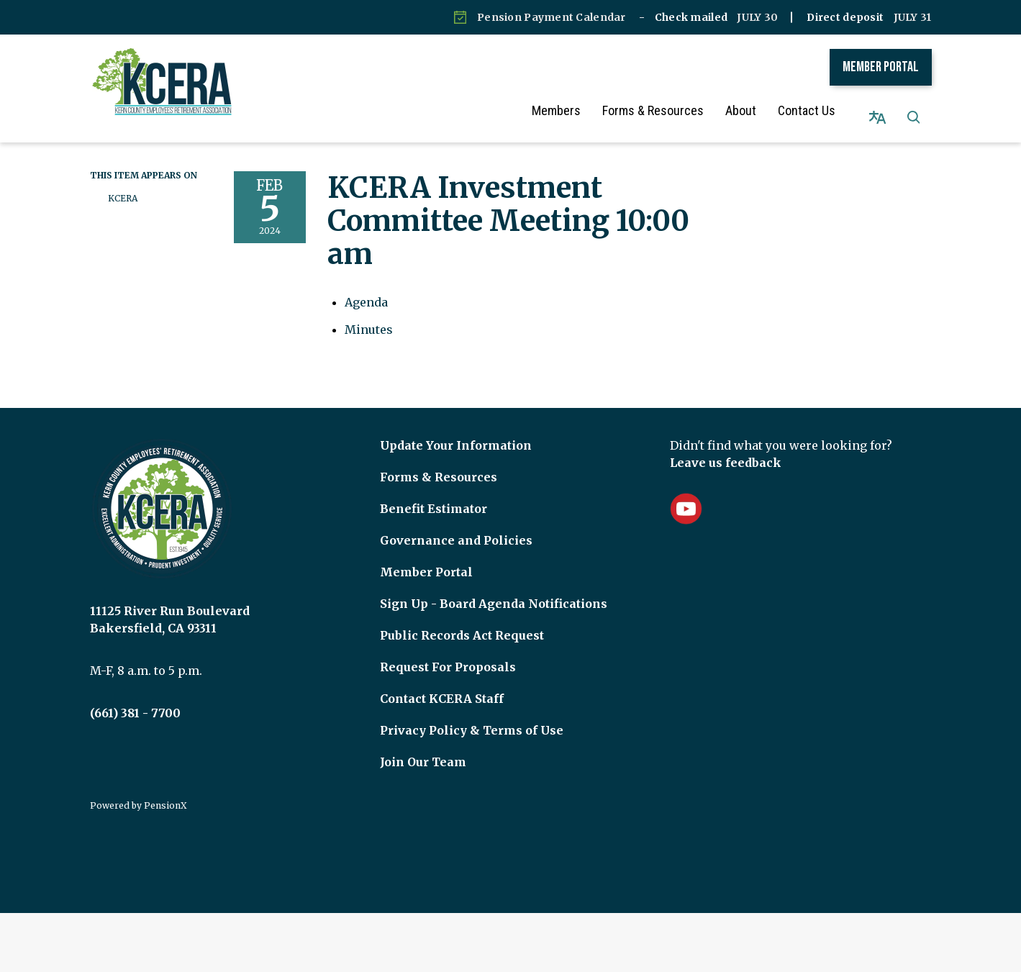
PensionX (165, 791)
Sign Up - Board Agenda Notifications (493, 590)
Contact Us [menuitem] (820, 110)
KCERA (122, 184)
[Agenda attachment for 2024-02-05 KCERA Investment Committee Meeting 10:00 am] (366, 288)
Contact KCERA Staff (442, 685)
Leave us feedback (725, 449)
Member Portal (881, 67)
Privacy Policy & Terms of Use (471, 716)
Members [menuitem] (569, 110)
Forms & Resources (438, 463)
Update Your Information (456, 431)
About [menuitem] (754, 110)
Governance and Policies (456, 526)
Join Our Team (423, 748)
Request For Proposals (448, 653)
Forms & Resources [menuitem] (666, 110)
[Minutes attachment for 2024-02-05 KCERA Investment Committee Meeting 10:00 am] (369, 316)
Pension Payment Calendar (551, 17)
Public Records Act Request (462, 621)
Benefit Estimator (433, 495)
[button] (914, 111)
